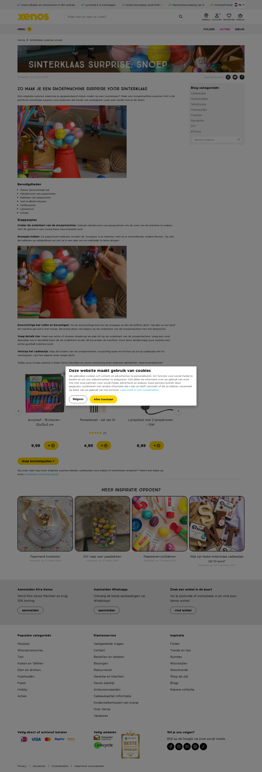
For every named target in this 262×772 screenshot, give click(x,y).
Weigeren (78, 399)
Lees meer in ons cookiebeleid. (139, 389)
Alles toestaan (103, 399)
